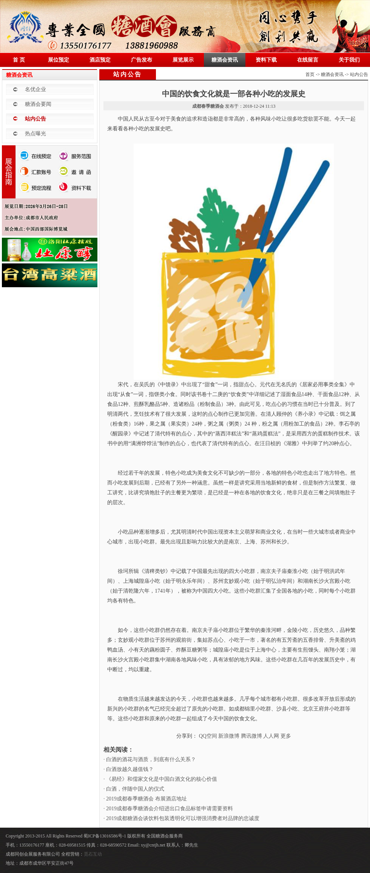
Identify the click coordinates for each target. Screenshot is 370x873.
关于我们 (349, 60)
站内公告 (35, 119)
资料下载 (266, 60)
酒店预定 (100, 60)
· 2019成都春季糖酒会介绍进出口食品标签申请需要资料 (168, 808)
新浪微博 (228, 736)
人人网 (271, 736)
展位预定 (58, 60)
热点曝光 (35, 133)
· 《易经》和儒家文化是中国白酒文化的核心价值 (160, 779)
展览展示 (183, 60)
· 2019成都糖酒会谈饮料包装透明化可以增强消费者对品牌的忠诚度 (181, 818)
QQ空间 (208, 736)
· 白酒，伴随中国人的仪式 (133, 789)
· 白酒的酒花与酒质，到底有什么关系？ (149, 759)
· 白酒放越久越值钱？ (128, 769)
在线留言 (307, 60)
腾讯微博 (251, 736)
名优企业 (35, 89)
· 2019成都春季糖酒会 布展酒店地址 (145, 799)
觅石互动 (93, 854)
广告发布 (141, 60)
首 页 (19, 60)
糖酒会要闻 (38, 104)
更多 (286, 736)
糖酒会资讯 (224, 60)
